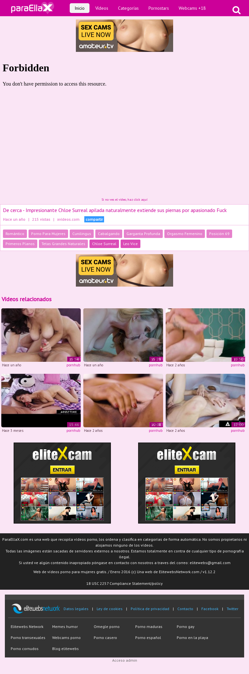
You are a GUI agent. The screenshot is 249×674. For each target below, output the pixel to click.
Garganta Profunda (143, 233)
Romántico (15, 233)
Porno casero (105, 637)
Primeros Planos (20, 243)
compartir (94, 219)
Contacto (185, 608)
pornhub (73, 365)
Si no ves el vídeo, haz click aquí (124, 199)
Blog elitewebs (65, 648)
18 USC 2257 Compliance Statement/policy (124, 583)
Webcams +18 (192, 8)
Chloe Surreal (104, 243)
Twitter (232, 608)
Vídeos (101, 8)
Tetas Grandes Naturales (63, 243)
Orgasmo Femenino (184, 233)
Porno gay (186, 626)
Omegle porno (107, 626)
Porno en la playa (192, 637)
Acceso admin (124, 660)
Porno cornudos (25, 648)
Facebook (210, 608)
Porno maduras (148, 626)
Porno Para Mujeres (48, 233)
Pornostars (158, 8)
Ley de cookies (110, 608)
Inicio (80, 8)
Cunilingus (81, 233)
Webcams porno (66, 637)
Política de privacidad (150, 608)
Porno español (148, 637)
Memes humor (65, 626)
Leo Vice (130, 243)
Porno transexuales (28, 637)
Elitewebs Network (27, 626)
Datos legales (76, 608)
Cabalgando (109, 233)
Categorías (128, 8)
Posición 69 (219, 233)
